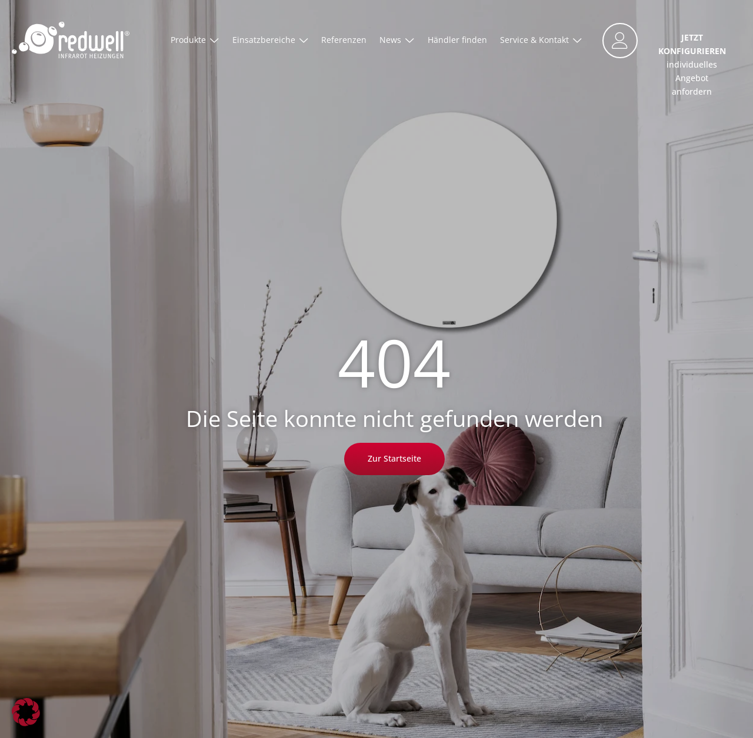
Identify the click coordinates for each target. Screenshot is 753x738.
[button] (26, 712)
